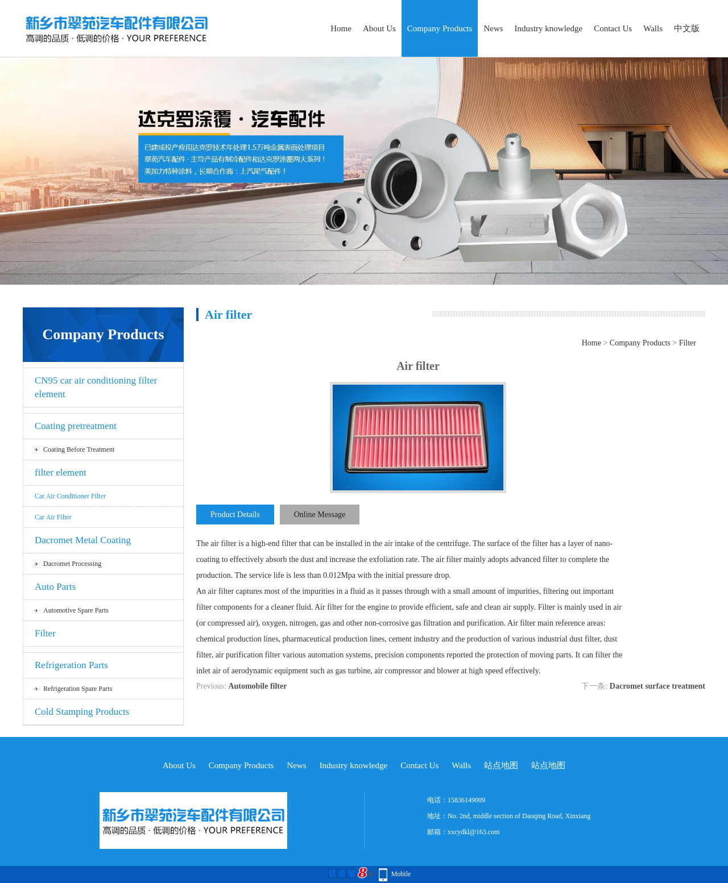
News (493, 28)
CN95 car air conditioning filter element (96, 387)
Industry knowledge (549, 28)
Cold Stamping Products (82, 711)
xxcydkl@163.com (473, 832)
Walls (653, 28)
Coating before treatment (78, 449)
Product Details (235, 514)
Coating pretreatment (76, 425)
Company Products (440, 28)
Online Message (320, 514)
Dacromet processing (72, 564)
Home (340, 28)
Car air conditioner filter (70, 496)
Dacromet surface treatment (657, 686)
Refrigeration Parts (71, 665)
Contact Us (613, 28)
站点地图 (501, 765)
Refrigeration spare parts (77, 689)
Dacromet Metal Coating (83, 540)
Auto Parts (55, 586)
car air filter (53, 517)
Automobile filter (257, 686)
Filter (45, 633)
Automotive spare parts (76, 610)
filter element (60, 472)
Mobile (401, 874)
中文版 (687, 28)
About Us (379, 28)
